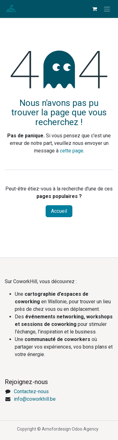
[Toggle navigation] (107, 9)
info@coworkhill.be (35, 399)
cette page (71, 151)
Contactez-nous (31, 391)
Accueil (59, 211)
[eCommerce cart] (94, 9)
